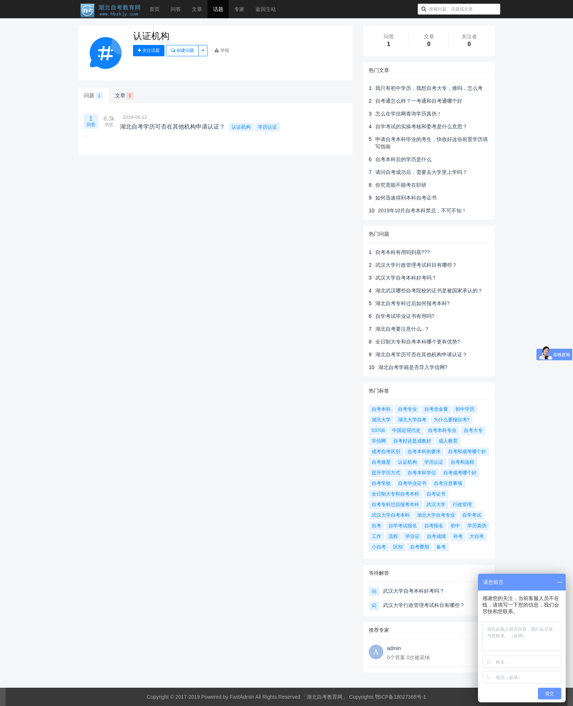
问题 (93, 95)
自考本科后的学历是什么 (403, 159)
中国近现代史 (406, 430)
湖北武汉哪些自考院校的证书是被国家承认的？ (429, 290)
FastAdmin (242, 697)
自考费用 (419, 547)
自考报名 (433, 525)
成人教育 (448, 441)
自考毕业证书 (412, 483)
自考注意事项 (448, 483)
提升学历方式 (386, 472)
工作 (376, 536)
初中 (455, 525)
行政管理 (462, 504)
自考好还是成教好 (412, 441)
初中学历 (464, 409)
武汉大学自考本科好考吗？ (406, 278)
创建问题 (182, 50)
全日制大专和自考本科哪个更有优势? (417, 342)
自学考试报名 (402, 525)
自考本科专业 (442, 430)
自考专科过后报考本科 (395, 504)
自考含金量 (436, 409)
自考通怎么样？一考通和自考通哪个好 (418, 101)
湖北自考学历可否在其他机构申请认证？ (421, 354)
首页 (154, 9)
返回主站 (265, 9)
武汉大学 (435, 504)
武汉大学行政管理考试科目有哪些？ (416, 265)
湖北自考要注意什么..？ (402, 329)
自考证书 (435, 494)
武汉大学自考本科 (391, 515)
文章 (197, 9)
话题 (218, 9)
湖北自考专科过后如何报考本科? (412, 303)
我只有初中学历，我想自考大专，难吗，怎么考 (429, 88)
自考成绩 (436, 536)
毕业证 (412, 536)
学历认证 (267, 127)
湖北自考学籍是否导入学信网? (413, 367)
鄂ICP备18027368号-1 (400, 697)
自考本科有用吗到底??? (402, 252)
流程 (393, 536)
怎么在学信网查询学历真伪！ (408, 114)
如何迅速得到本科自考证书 (406, 198)
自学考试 (471, 515)
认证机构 (241, 127)
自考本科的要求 (424, 451)
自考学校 (381, 483)
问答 (176, 9)
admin (394, 648)
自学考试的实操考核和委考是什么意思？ (421, 126)
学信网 (379, 441)
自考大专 (473, 430)
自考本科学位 (421, 472)
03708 (378, 430)
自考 (376, 525)
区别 (398, 547)
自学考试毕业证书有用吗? (405, 316)
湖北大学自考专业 (436, 515)
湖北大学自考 (412, 419)
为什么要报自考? (452, 419)
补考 (458, 536)
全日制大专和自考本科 (395, 494)
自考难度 (381, 462)
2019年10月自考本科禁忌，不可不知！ (422, 210)
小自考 (379, 547)
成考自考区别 (386, 451)
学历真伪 (476, 525)
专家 (239, 9)
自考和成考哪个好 (467, 451)
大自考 (477, 536)
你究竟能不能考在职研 (400, 185)
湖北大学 (381, 419)
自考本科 (381, 409)
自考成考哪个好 (460, 472)
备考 (441, 547)
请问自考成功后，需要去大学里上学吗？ (421, 172)
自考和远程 (462, 462)
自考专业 (407, 409)
